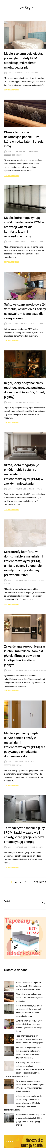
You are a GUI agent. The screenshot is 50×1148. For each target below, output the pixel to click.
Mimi (9, 73)
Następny (40, 881)
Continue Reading (11, 90)
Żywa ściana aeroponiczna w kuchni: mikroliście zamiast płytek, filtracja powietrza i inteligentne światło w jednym (24, 656)
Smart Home (34, 402)
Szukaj (7, 901)
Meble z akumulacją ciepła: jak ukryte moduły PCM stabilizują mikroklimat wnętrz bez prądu (28, 985)
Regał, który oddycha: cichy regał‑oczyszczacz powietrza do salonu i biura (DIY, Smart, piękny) (29, 1039)
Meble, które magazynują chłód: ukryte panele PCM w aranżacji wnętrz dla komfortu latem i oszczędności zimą (24, 227)
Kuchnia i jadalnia (38, 670)
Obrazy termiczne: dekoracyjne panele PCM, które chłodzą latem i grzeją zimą (30, 997)
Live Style (25, 8)
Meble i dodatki (32, 73)
